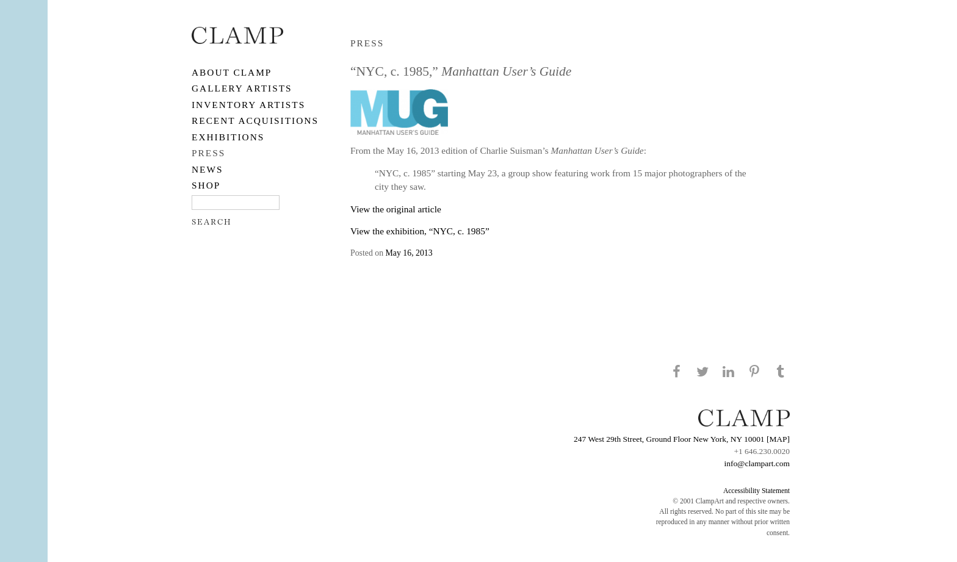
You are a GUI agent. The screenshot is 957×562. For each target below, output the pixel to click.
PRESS (208, 153)
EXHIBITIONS (228, 137)
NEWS (207, 169)
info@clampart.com (757, 463)
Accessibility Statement (756, 490)
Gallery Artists (242, 88)
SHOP (206, 185)
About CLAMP (232, 72)
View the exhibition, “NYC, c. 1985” (419, 231)
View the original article (395, 209)
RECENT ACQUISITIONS (255, 120)
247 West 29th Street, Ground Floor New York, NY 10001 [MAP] (682, 439)
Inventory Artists (248, 104)
